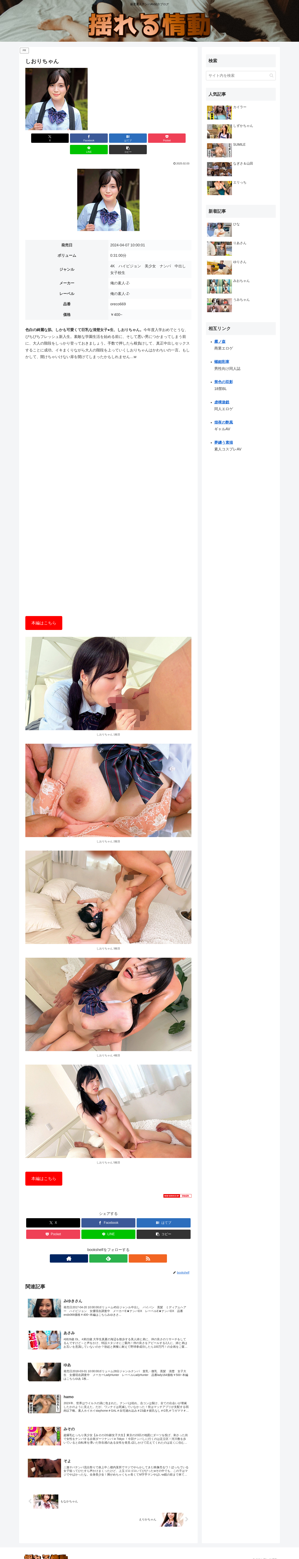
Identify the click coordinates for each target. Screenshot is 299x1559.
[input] (241, 75)
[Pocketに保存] (122, 138)
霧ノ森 (219, 342)
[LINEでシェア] (150, 138)
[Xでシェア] (38, 138)
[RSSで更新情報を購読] (118, 1247)
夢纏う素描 (223, 442)
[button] (178, 138)
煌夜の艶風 (223, 422)
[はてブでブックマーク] (94, 138)
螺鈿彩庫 (221, 362)
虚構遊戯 (221, 402)
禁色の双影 (223, 382)
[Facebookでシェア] (66, 138)
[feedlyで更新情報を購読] (108, 1247)
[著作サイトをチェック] (99, 1247)
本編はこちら (43, 611)
